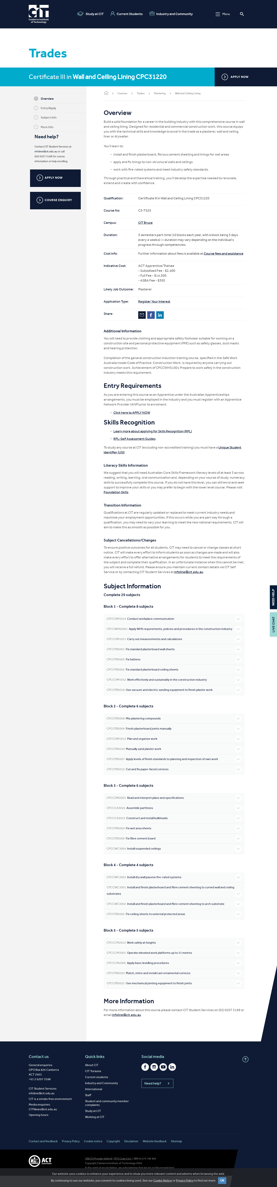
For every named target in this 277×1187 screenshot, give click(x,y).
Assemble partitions (175, 819)
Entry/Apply (46, 108)
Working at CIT (94, 1128)
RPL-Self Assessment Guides (137, 444)
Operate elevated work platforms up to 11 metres (175, 964)
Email (145, 320)
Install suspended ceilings (175, 860)
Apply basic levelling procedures (175, 974)
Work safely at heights (175, 954)
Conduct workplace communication (175, 623)
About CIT (91, 1076)
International (93, 1100)
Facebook (154, 320)
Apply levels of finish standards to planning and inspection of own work (175, 770)
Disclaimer (131, 1152)
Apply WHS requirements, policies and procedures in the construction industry (175, 637)
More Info (45, 127)
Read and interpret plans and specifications (175, 809)
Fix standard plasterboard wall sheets (175, 660)
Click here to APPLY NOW (134, 417)
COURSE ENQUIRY (56, 200)
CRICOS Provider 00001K (98, 1170)
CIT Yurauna (93, 1082)
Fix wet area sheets (175, 839)
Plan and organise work (175, 750)
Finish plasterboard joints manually (175, 740)
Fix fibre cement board (175, 850)
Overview (45, 98)
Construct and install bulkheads (175, 829)
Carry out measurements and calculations (175, 650)
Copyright (113, 1152)
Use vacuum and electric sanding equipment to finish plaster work (175, 701)
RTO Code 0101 (123, 1170)
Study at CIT (90, 13)
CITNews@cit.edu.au (43, 1120)
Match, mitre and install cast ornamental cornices (175, 984)
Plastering (163, 93)
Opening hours (38, 1126)
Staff (88, 1106)
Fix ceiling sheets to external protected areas (175, 925)
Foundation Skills (147, 497)
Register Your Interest (157, 306)
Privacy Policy (185, 1183)
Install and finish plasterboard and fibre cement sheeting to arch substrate (175, 915)
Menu (223, 14)
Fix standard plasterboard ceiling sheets (175, 681)
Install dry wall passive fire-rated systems (175, 888)
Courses (125, 93)
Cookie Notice (162, 1183)
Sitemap (176, 1152)
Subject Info (46, 117)
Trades (144, 93)
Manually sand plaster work (175, 760)
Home (109, 93)
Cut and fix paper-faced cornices (175, 780)
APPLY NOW (235, 77)
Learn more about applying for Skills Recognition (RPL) (155, 436)
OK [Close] (222, 1183)
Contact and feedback (43, 1152)
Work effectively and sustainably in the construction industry (175, 691)
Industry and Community (171, 13)
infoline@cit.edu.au (47, 151)
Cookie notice (93, 1152)
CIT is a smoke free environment (50, 1110)
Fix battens (175, 671)
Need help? (157, 1095)
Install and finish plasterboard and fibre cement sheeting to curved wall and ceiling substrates (175, 901)
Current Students (127, 13)
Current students (96, 1088)
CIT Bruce (148, 223)
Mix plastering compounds (175, 730)
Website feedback (155, 1152)
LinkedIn (163, 320)
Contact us (39, 1067)
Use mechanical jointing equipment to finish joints (175, 994)
